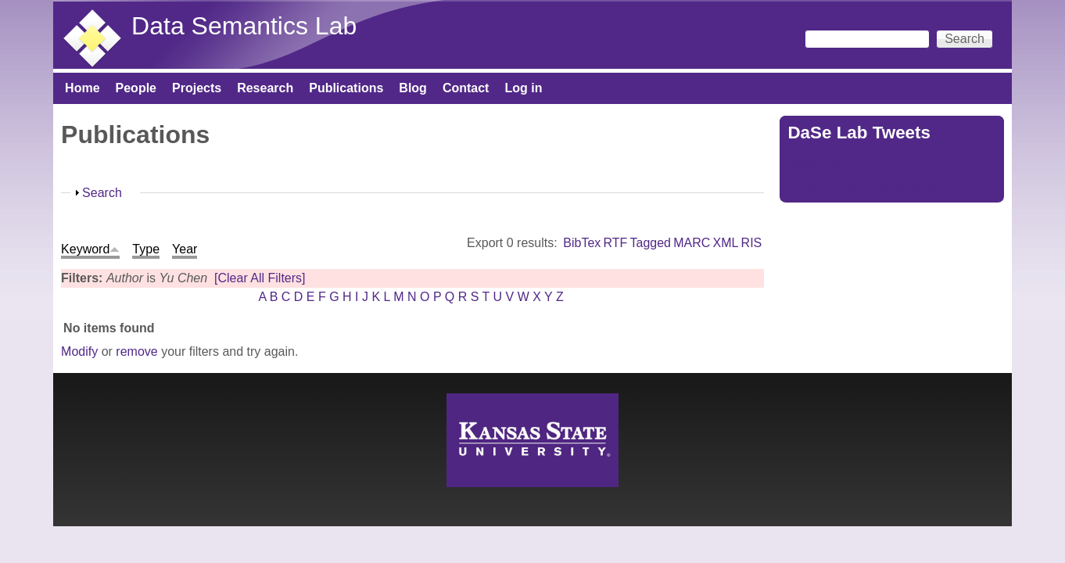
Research (265, 88)
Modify (79, 351)
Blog (413, 88)
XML (726, 242)
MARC (691, 242)
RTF (616, 242)
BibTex (582, 242)
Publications (346, 88)
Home (82, 88)
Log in (523, 88)
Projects (196, 88)
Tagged (651, 242)
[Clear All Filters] (259, 278)
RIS (751, 242)
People (136, 88)
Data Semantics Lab (244, 26)
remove (136, 351)
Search (102, 192)
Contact (466, 88)
